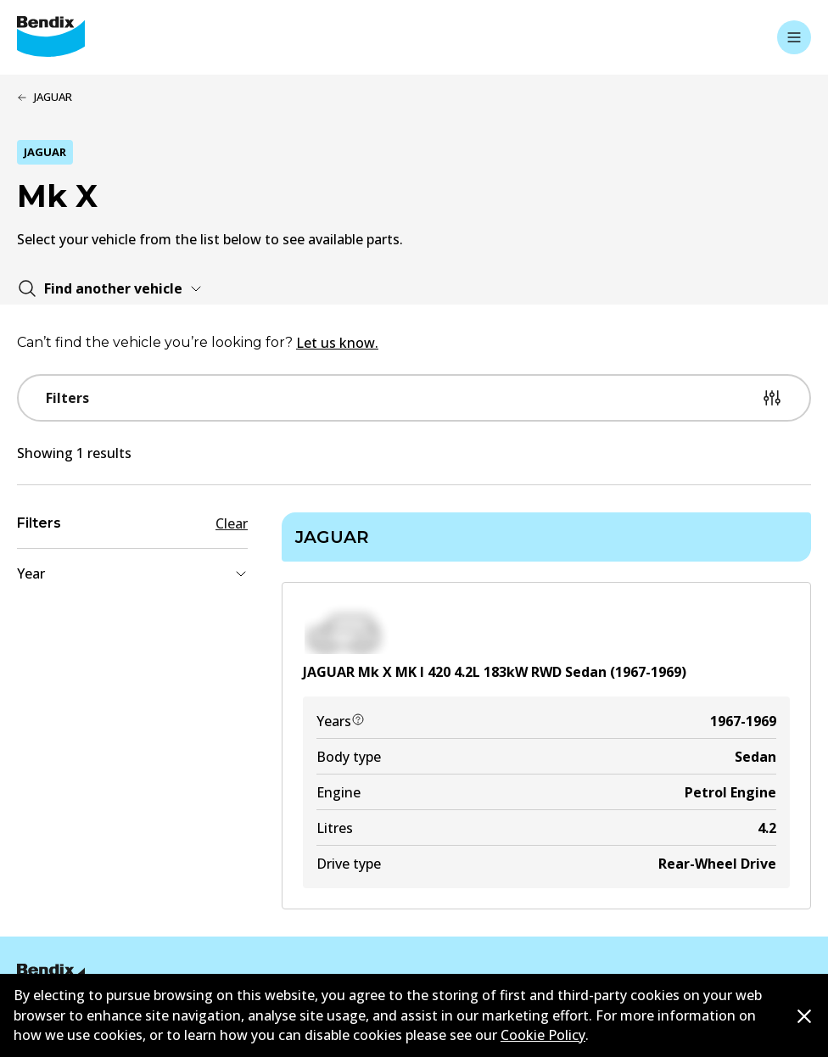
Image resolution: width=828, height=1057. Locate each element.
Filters (414, 398)
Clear (231, 523)
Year (132, 573)
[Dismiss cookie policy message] (804, 1016)
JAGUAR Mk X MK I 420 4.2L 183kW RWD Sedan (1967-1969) (494, 672)
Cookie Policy (543, 1035)
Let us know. (337, 342)
